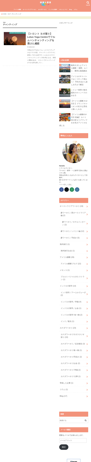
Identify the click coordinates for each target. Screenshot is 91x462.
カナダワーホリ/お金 (69, 347)
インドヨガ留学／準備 (70, 291)
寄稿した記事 (66, 364)
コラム (75, 14)
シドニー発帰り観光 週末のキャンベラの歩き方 (79, 96)
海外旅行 (64, 239)
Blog (70, 14)
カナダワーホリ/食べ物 (70, 335)
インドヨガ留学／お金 (70, 297)
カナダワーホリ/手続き (70, 341)
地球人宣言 (54, 458)
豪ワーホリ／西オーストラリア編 (73, 212)
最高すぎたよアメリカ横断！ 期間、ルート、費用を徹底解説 (79, 72)
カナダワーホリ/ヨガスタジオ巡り (73, 322)
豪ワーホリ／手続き (69, 233)
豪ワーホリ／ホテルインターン (73, 220)
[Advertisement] (75, 43)
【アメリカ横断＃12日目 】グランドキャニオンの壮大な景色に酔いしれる (79, 108)
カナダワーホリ (42, 14)
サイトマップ (16, 458)
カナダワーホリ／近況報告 (71, 329)
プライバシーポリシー (31, 458)
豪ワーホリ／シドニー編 (71, 227)
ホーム (6, 458)
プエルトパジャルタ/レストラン (72, 269)
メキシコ (64, 262)
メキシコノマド (63, 14)
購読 (64, 427)
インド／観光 (66, 309)
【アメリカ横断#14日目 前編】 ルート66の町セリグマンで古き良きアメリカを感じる (79, 120)
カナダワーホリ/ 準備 (69, 352)
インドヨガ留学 (52, 14)
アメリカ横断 (17, 14)
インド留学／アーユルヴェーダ (72, 284)
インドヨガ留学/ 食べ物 (70, 303)
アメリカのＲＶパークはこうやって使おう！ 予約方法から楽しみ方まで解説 (79, 84)
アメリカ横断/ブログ (69, 256)
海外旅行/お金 (66, 245)
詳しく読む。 (68, 183)
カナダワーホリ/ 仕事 (69, 358)
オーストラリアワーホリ (29, 14)
